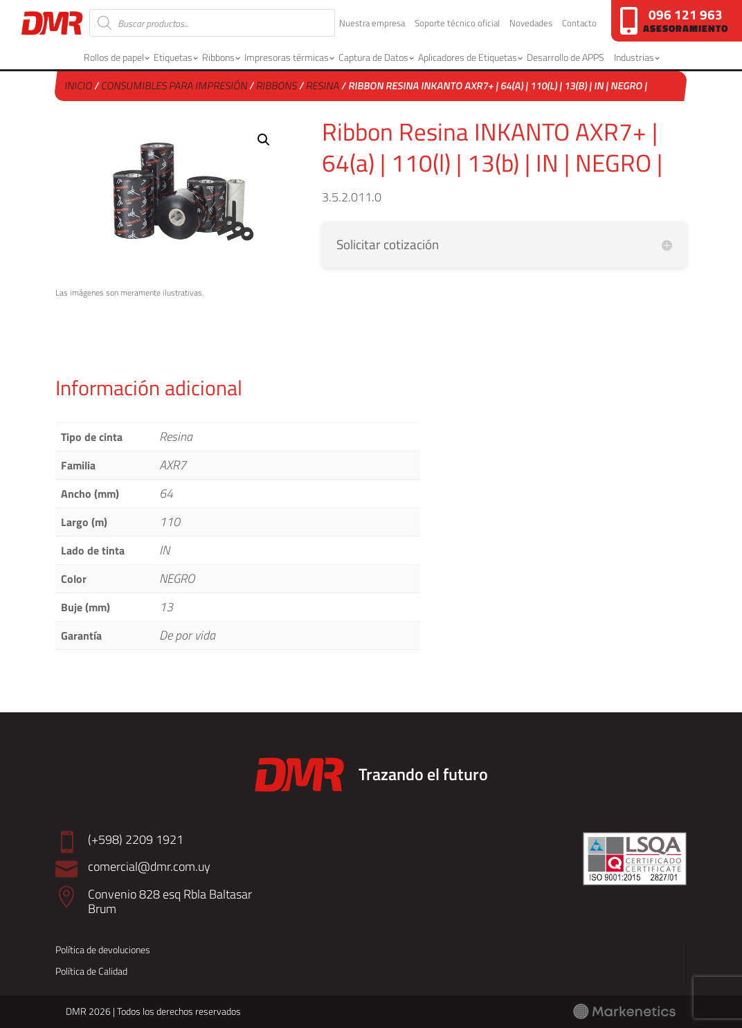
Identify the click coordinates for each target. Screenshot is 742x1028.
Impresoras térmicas (286, 57)
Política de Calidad (91, 971)
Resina (323, 85)
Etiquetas (173, 57)
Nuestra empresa (372, 24)
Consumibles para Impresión (175, 85)
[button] (263, 139)
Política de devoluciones (102, 949)
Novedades (530, 24)
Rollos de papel (114, 57)
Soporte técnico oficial (457, 24)
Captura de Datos (373, 57)
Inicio (79, 85)
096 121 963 (686, 14)
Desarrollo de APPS (565, 57)
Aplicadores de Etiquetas (467, 57)
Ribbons (218, 57)
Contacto (579, 24)
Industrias (634, 57)
